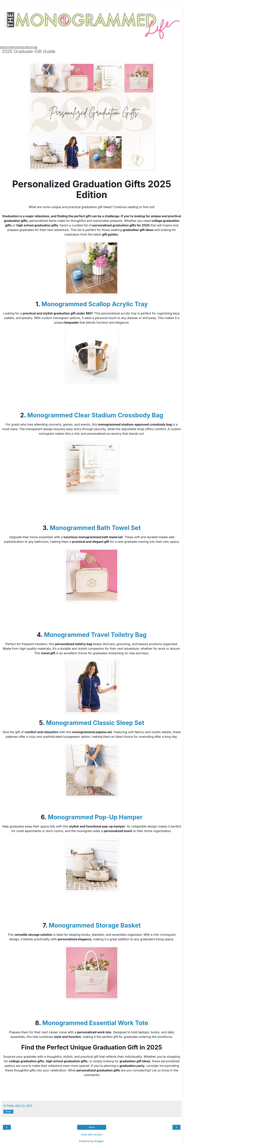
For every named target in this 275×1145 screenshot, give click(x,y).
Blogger (99, 1141)
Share (8, 1111)
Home (92, 1127)
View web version (91, 1134)
